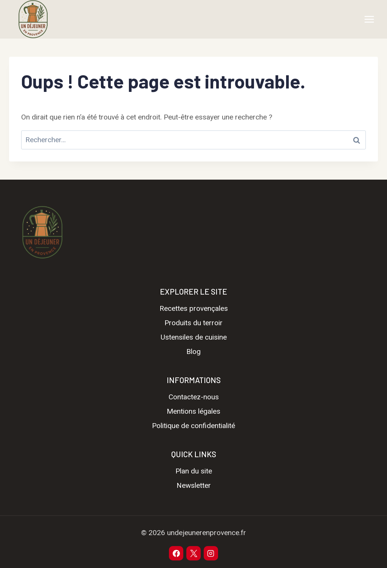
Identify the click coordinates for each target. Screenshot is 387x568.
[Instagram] (211, 553)
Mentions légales (193, 411)
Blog (193, 351)
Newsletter (193, 485)
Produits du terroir (193, 322)
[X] (193, 553)
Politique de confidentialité (193, 425)
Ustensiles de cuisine (194, 337)
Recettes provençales (193, 308)
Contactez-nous (194, 397)
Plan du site (193, 471)
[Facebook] (176, 553)
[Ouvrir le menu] (369, 19)
